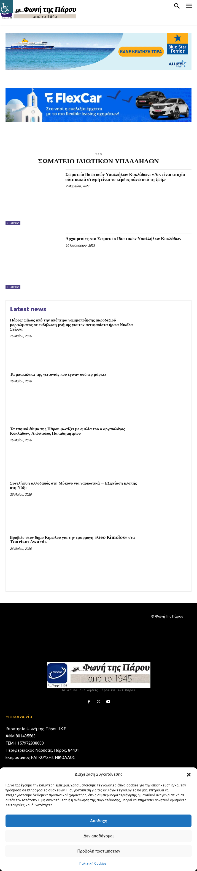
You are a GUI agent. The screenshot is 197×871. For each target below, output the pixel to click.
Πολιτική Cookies (93, 863)
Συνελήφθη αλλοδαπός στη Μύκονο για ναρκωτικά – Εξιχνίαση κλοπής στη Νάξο (73, 486)
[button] (188, 774)
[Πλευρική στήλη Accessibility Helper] (6, 6)
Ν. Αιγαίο (13, 223)
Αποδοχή (98, 820)
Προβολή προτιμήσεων (98, 851)
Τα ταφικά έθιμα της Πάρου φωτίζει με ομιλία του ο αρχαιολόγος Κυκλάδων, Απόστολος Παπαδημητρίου (67, 431)
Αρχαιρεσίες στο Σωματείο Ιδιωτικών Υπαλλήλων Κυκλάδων (123, 239)
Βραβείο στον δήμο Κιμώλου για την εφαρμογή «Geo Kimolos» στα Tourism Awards (72, 540)
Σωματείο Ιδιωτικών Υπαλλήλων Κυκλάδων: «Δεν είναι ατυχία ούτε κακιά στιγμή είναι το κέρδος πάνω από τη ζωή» (125, 177)
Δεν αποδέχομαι (98, 836)
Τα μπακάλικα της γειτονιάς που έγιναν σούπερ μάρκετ (58, 374)
